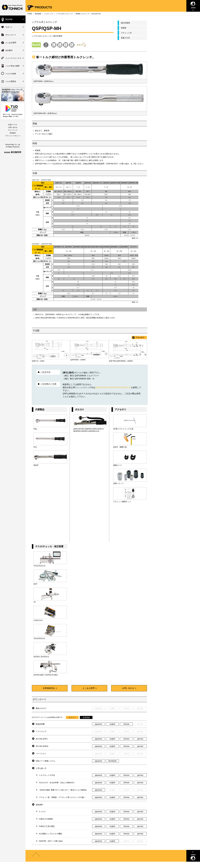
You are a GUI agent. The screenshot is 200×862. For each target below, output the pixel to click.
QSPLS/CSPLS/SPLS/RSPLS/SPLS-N (112, 387)
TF (35, 602)
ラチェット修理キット (122, 502)
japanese (98, 724)
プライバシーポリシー (12, 136)
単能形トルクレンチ (82, 14)
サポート (8, 27)
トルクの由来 (10, 74)
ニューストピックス (13, 58)
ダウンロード (10, 35)
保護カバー (117, 465)
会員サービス (12, 124)
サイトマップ (12, 130)
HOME (29, 14)
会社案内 (8, 50)
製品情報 (8, 19)
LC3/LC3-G (38, 620)
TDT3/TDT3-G (39, 638)
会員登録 (86, 717)
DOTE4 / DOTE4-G (41, 657)
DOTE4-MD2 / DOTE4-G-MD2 (46, 675)
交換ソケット (118, 483)
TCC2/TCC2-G (39, 566)
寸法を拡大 (139, 337)
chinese (126, 724)
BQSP (36, 465)
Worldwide (112, 761)
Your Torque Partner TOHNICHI (13, 7)
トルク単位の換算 (12, 66)
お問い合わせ (12, 127)
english (112, 724)
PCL (35, 447)
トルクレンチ (48, 14)
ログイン (72, 717)
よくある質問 (10, 43)
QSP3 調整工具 (120, 447)
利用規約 (13, 133)
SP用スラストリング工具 (123, 429)
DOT (35, 584)
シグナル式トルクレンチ (64, 14)
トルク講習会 (10, 81)
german (140, 739)
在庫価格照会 (50, 688)
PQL (35, 429)
